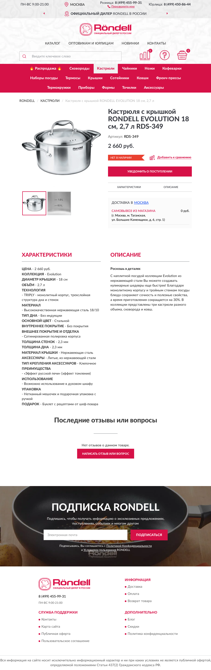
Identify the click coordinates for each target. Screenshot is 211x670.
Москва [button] (141, 203)
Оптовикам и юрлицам (91, 43)
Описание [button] (171, 187)
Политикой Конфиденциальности (129, 545)
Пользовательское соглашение (65, 641)
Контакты (156, 43)
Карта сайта (50, 626)
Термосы (72, 78)
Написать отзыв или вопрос (105, 453)
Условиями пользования (100, 549)
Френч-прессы (168, 78)
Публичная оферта (55, 634)
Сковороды (79, 68)
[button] (121, 6)
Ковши (142, 78)
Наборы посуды (44, 78)
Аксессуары (154, 87)
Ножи (150, 68)
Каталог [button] (52, 43)
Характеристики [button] (129, 187)
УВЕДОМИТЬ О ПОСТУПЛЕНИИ (149, 171)
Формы (108, 87)
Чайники (129, 68)
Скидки (133, 626)
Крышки (95, 78)
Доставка (135, 587)
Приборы (86, 87)
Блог (131, 619)
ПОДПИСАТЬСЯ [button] (149, 535)
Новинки (130, 43)
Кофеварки (172, 68)
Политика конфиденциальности (153, 634)
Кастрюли (105, 68)
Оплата (133, 594)
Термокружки (59, 87)
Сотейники (119, 78)
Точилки (129, 87)
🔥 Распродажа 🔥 (45, 68)
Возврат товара (140, 601)
